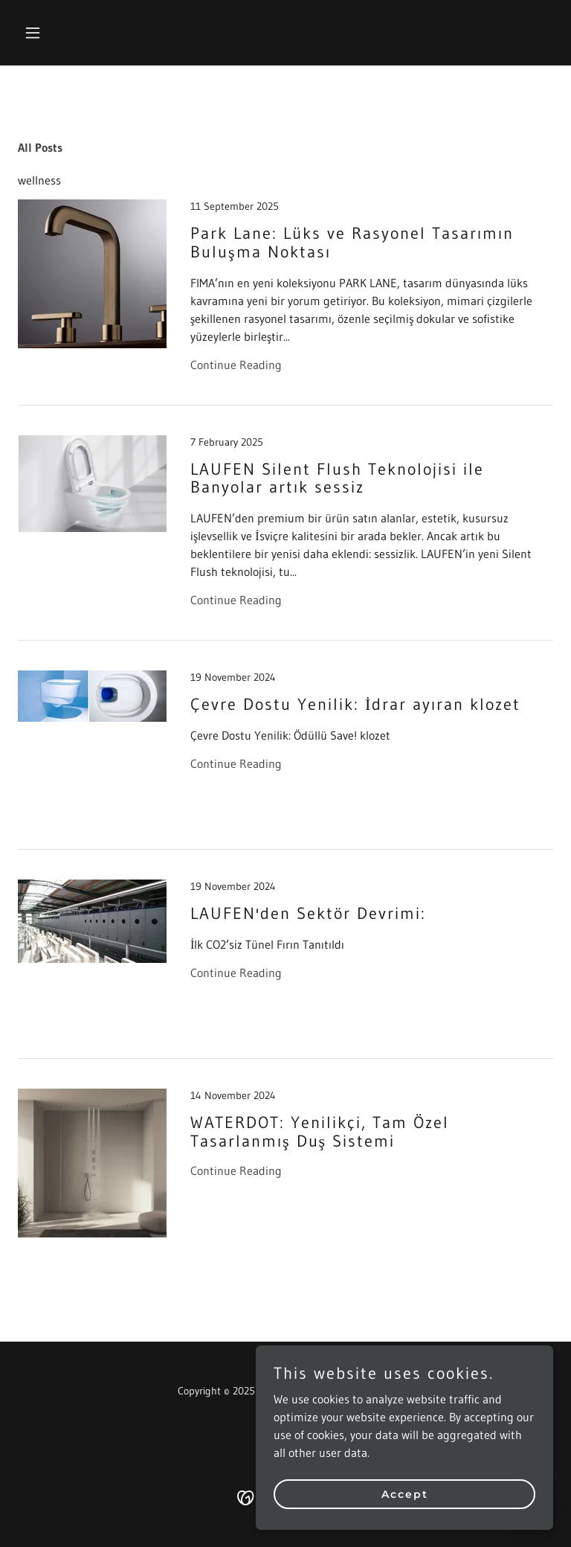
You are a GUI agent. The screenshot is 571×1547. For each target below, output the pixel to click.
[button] (58, 33)
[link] (285, 302)
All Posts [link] (40, 147)
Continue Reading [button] (236, 364)
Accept (404, 1493)
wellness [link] (39, 180)
